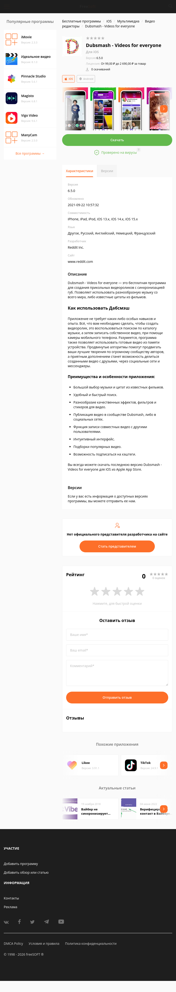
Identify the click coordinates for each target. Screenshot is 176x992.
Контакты (11, 898)
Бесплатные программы (81, 21)
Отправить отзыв (117, 697)
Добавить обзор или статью (26, 872)
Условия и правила (44, 943)
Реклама (10, 907)
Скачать (117, 140)
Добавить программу (21, 863)
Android (86, 79)
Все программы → (30, 153)
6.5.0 (94, 58)
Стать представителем (117, 546)
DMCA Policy (13, 943)
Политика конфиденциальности (90, 943)
